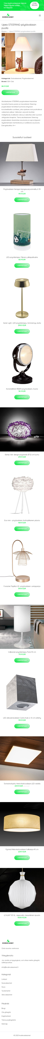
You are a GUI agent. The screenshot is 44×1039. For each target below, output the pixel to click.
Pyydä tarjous (34, 4)
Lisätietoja (10, 92)
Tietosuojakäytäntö (9, 1020)
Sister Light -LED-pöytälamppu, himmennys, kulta (22, 323)
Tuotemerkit (6, 991)
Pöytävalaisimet (28, 78)
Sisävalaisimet (16, 78)
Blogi (3, 1008)
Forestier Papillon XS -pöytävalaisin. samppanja (22, 586)
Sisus (3, 987)
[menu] (40, 15)
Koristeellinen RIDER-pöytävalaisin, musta (22, 389)
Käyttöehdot (6, 1016)
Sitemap (5, 1024)
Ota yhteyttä (6, 1012)
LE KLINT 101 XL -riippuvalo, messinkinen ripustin (22, 915)
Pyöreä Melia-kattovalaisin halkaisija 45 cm (22, 849)
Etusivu (4, 31)
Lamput (4, 979)
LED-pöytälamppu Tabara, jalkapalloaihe (22, 257)
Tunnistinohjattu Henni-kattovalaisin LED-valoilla (22, 784)
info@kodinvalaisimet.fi (10, 967)
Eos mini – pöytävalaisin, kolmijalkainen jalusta (22, 520)
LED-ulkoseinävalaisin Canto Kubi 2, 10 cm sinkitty (22, 718)
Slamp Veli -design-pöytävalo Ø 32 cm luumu (22, 455)
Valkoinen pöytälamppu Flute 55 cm (22, 652)
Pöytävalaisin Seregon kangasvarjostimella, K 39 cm (22, 190)
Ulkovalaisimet (7, 995)
